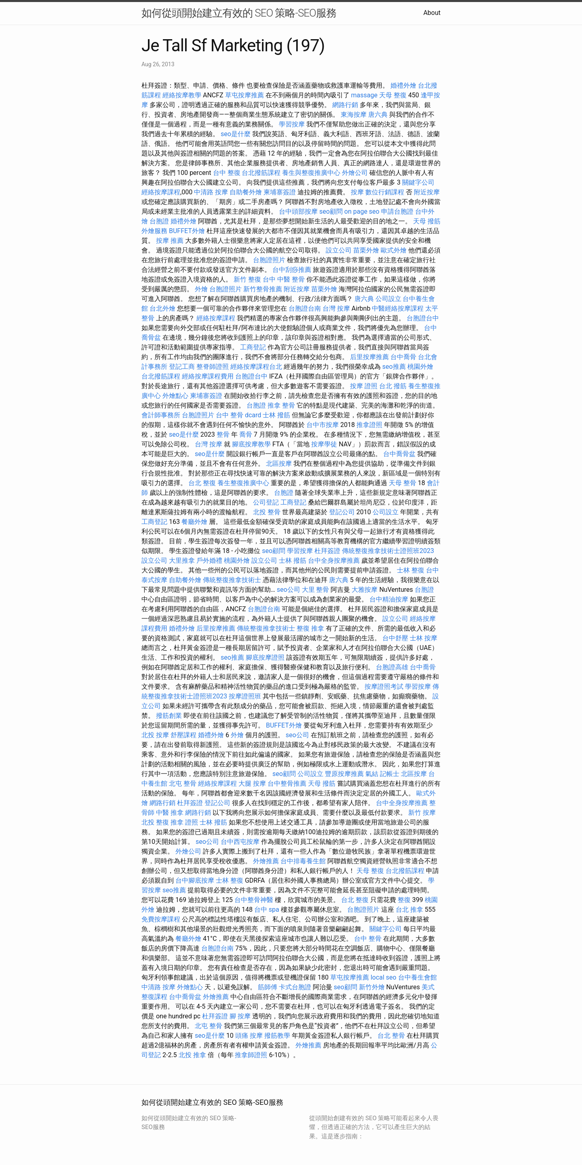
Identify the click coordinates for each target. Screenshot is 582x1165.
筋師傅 (267, 987)
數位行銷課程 (384, 192)
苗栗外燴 (366, 250)
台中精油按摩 (388, 599)
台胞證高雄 (392, 667)
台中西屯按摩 (240, 841)
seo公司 (288, 589)
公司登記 (266, 502)
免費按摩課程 (160, 919)
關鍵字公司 (418, 182)
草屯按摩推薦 (244, 95)
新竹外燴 (372, 987)
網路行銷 (345, 105)
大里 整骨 (315, 589)
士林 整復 (410, 570)
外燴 (201, 289)
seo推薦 (394, 366)
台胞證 (159, 221)
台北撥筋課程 (261, 173)
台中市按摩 (322, 425)
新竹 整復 (247, 279)
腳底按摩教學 (251, 444)
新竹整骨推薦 (262, 289)
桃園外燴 (420, 366)
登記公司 (342, 512)
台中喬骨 (403, 357)
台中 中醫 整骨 (284, 279)
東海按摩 (354, 114)
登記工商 (182, 366)
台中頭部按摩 (298, 211)
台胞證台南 (305, 308)
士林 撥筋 (276, 415)
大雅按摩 (364, 589)
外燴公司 (355, 173)
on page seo (362, 211)
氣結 (371, 774)
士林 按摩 (423, 638)
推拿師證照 (251, 1055)
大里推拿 (182, 560)
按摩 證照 (363, 386)
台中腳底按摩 (194, 880)
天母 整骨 (402, 483)
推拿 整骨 (281, 405)
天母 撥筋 (427, 221)
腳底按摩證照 (265, 657)
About (432, 13)
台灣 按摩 (336, 308)
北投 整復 (155, 822)
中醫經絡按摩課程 (398, 308)
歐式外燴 (394, 250)
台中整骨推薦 (287, 783)
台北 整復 (202, 483)
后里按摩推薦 (369, 357)
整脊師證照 (212, 366)
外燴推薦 (266, 861)
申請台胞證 (397, 211)
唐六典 (378, 114)
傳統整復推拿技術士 (232, 580)
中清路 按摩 (211, 192)
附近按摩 (427, 192)
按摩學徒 (324, 444)
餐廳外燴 (194, 522)
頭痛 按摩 (249, 1035)
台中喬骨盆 (399, 454)
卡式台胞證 (295, 987)
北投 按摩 (155, 735)
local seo (383, 977)
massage (364, 95)
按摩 (357, 192)
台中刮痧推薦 (291, 269)
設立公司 (339, 250)
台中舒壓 (395, 638)
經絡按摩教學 (181, 95)
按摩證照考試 (384, 686)
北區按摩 (279, 463)
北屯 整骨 (182, 783)
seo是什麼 (236, 134)
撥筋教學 (277, 1035)
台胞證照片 (269, 260)
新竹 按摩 (422, 812)
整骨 (223, 434)
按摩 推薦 (169, 240)
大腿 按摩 (252, 783)
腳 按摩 (240, 1016)
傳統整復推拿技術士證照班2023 (388, 551)
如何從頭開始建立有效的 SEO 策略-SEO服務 (238, 13)
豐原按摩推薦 (344, 774)
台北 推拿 (409, 909)
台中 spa (266, 909)
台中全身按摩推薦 (334, 560)
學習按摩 (292, 124)
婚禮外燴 (403, 85)
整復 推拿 (310, 628)
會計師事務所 (160, 415)
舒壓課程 (183, 735)
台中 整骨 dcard (238, 415)
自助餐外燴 (246, 192)
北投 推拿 (192, 1055)
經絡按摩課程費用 (208, 376)
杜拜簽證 (327, 551)
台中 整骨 (368, 938)
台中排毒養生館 (303, 861)
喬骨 (245, 434)
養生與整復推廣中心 (311, 173)
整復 (404, 900)
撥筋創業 (169, 715)
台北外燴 (162, 308)
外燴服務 (154, 231)
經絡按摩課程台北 (256, 366)
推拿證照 (369, 425)
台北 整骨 (391, 1035)
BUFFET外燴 (187, 231)
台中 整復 (226, 173)
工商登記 (253, 347)
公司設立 (388, 299)
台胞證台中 (423, 318)
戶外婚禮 (209, 560)
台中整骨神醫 (253, 900)
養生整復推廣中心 (243, 483)
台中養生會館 (417, 977)
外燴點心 (175, 396)
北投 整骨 (266, 512)
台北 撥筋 (393, 386)
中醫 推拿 (169, 812)
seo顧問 (331, 211)
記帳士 (389, 774)
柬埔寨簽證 (280, 192)
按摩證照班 (245, 696)
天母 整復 (393, 95)
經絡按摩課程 (160, 192)
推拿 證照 (184, 822)
